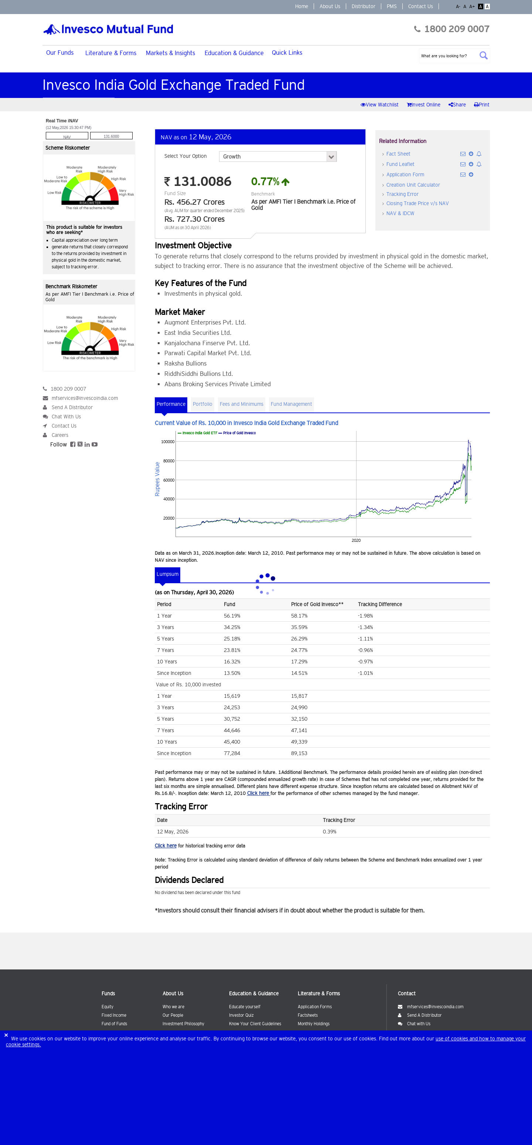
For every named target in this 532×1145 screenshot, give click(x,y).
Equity (107, 1006)
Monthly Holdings (314, 1023)
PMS (392, 6)
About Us (330, 6)
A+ (473, 6)
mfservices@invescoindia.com (85, 398)
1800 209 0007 (452, 29)
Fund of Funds (114, 1023)
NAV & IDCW (400, 213)
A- (459, 6)
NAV (67, 137)
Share (458, 105)
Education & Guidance (234, 53)
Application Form (405, 174)
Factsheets (308, 1015)
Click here (258, 793)
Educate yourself (244, 1006)
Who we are (173, 1006)
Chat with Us (414, 1023)
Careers (60, 435)
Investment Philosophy (183, 1023)
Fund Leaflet (400, 164)
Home (301, 6)
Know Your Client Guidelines (255, 1023)
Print (482, 105)
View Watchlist (380, 105)
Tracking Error (402, 194)
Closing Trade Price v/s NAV (417, 203)
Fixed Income (114, 1015)
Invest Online (424, 105)
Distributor (363, 6)
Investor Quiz (241, 1015)
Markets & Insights (170, 53)
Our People (173, 1015)
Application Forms (315, 1006)
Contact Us (420, 6)
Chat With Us (66, 416)
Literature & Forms (110, 53)
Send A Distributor (72, 407)
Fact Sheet (398, 154)
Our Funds (60, 52)
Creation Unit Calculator (413, 185)
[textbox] (454, 55)
